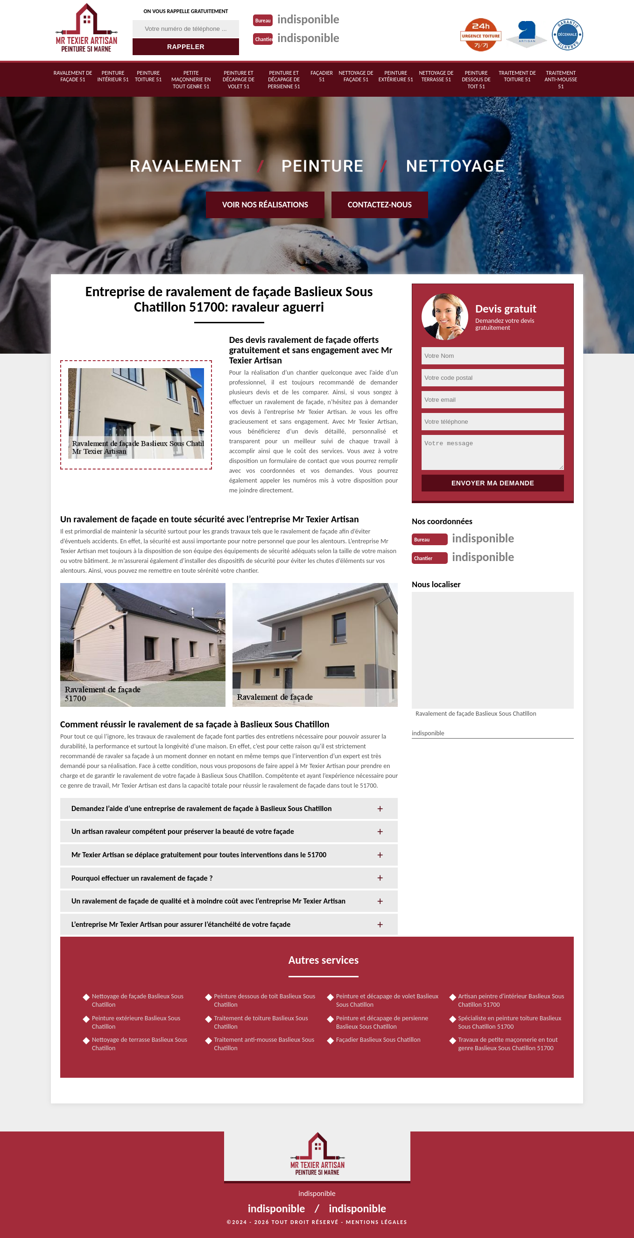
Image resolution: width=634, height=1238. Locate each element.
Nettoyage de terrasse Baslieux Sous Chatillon (139, 1044)
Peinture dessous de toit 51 (476, 80)
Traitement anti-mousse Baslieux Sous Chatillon (264, 1044)
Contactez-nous (380, 204)
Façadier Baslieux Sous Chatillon (378, 1040)
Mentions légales (377, 1222)
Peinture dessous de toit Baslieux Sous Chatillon (265, 1000)
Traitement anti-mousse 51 (560, 80)
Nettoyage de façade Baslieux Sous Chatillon (137, 1000)
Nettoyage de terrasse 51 (436, 76)
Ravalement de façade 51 (73, 76)
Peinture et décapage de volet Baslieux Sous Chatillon (387, 1000)
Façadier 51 (321, 76)
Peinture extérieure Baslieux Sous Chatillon (136, 1022)
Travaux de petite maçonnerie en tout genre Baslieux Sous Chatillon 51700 (508, 1044)
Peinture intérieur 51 (113, 76)
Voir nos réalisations (265, 204)
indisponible (308, 19)
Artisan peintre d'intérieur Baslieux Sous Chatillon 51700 (511, 1000)
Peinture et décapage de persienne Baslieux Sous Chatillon (382, 1022)
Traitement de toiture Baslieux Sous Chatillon (261, 1022)
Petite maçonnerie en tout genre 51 (191, 80)
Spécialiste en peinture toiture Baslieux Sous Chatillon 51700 (510, 1022)
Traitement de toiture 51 (517, 76)
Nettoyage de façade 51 (356, 76)
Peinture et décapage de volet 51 (238, 80)
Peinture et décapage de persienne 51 (284, 80)
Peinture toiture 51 (148, 76)
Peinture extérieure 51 (396, 76)
